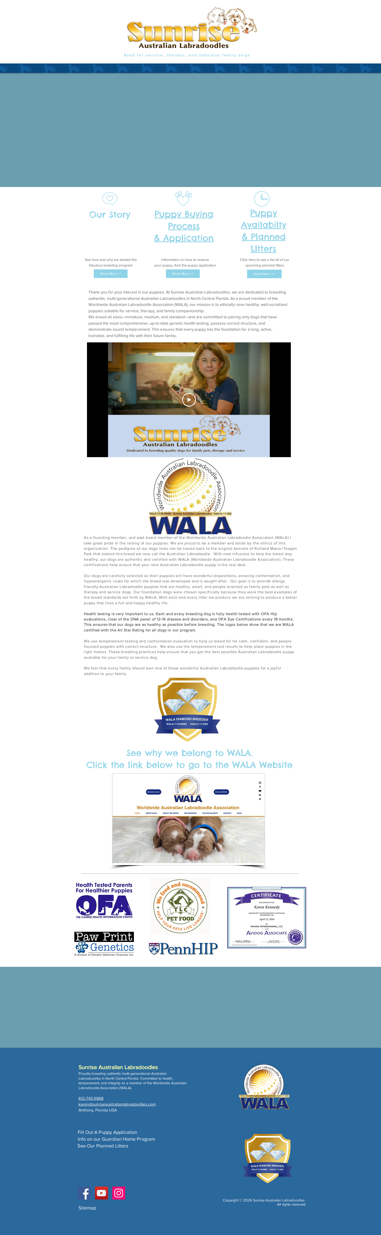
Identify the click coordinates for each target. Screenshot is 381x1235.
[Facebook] (84, 1193)
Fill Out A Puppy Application (107, 1132)
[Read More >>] (111, 273)
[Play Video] (189, 400)
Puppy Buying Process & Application (184, 226)
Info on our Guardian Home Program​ (116, 1139)
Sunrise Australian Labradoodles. (279, 1200)
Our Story (109, 214)
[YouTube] (101, 1193)
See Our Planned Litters (103, 1145)
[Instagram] (118, 1193)
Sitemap (87, 1207)
